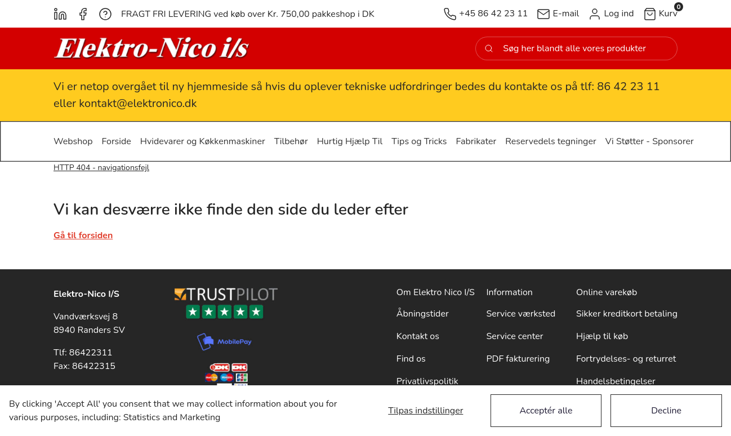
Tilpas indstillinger (425, 410)
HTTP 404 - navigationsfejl (101, 167)
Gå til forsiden (83, 235)
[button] (610, 13)
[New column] (152, 48)
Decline (666, 410)
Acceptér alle (545, 410)
